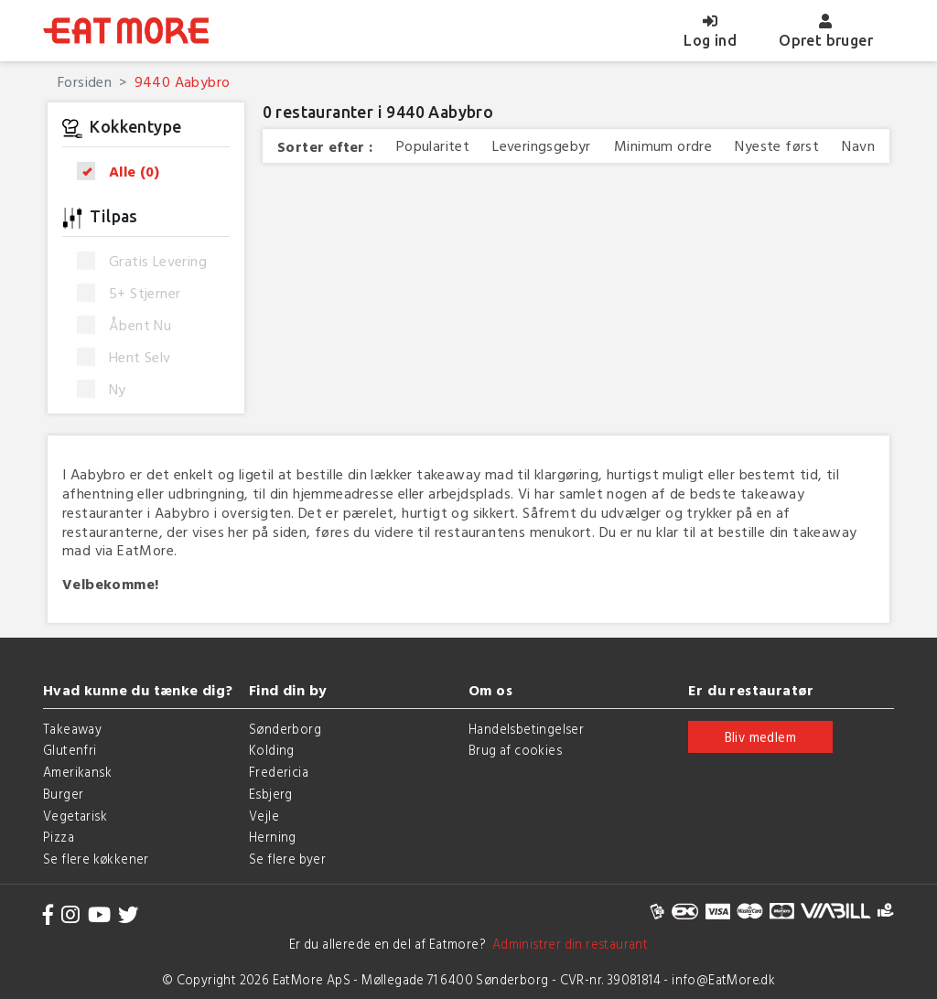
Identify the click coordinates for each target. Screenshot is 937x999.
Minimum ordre (663, 146)
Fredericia (278, 771)
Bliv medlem (760, 737)
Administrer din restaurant (567, 943)
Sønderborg (285, 728)
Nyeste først (777, 146)
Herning (272, 836)
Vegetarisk (75, 815)
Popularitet (432, 146)
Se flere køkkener (96, 858)
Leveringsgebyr (541, 146)
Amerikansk (77, 771)
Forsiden (85, 81)
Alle (124, 171)
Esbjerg (271, 793)
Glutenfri (70, 749)
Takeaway (72, 728)
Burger (63, 793)
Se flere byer (287, 858)
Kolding (272, 749)
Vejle (264, 815)
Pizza (58, 836)
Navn (858, 146)
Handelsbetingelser (526, 728)
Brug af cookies (515, 749)
